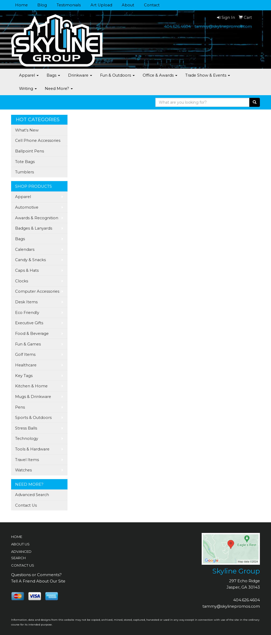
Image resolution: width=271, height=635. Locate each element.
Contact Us (26, 505)
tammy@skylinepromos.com (223, 26)
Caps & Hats (27, 270)
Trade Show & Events (207, 75)
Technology (26, 438)
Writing (28, 88)
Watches (23, 470)
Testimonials (69, 5)
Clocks (21, 281)
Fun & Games (28, 344)
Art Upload (101, 5)
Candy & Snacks (30, 259)
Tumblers (24, 172)
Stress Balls (26, 428)
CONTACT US (22, 565)
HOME (16, 537)
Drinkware (80, 75)
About (128, 5)
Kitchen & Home (31, 386)
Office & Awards (160, 75)
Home (21, 5)
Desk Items (26, 302)
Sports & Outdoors (33, 417)
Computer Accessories (37, 291)
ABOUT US (20, 544)
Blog (42, 5)
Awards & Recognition (36, 218)
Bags (53, 75)
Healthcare (26, 365)
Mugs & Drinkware (33, 396)
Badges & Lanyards (33, 228)
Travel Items (27, 459)
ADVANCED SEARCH (21, 554)
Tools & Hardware (32, 449)
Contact (152, 5)
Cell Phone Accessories (37, 140)
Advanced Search (32, 494)
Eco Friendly (27, 312)
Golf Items (25, 354)
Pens (20, 407)
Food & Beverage (32, 333)
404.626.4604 (177, 26)
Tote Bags (25, 161)
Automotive (26, 207)
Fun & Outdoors (117, 75)
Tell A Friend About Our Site (38, 581)
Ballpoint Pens (29, 151)
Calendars (24, 249)
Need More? (59, 88)
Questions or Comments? (36, 574)
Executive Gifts (29, 323)
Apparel (29, 75)
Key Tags (24, 375)
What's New (27, 130)
